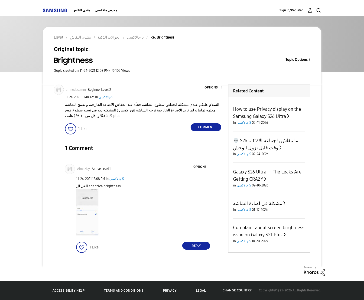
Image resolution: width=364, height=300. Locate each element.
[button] (213, 87)
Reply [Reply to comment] (196, 246)
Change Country (237, 290)
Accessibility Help (68, 291)
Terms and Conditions (123, 291)
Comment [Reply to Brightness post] (206, 127)
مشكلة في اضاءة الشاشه (257, 203)
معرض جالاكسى (106, 10)
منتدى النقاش (82, 10)
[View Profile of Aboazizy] (83, 169)
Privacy (169, 291)
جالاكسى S (106, 97)
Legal (201, 291)
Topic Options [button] (297, 59)
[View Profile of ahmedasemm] (76, 90)
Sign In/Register (291, 10)
